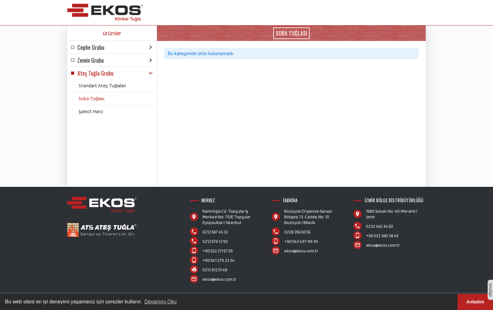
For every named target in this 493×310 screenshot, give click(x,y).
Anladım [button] (475, 301)
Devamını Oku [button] (160, 301)
